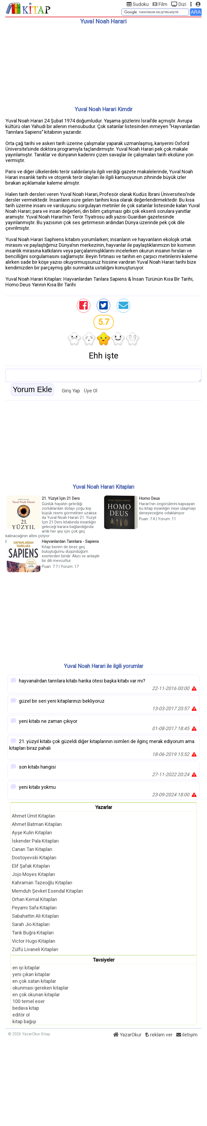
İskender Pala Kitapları (35, 841)
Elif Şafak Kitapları (31, 866)
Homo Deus (149, 498)
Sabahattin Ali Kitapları (35, 916)
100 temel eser (28, 1001)
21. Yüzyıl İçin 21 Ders (61, 498)
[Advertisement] (103, 63)
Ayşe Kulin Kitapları (32, 832)
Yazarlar (103, 807)
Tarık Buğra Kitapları (33, 932)
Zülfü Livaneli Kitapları (35, 949)
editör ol (21, 1015)
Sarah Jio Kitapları (31, 924)
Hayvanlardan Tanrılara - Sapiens (70, 541)
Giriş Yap (71, 390)
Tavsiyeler (104, 960)
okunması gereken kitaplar (40, 988)
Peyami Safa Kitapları (34, 907)
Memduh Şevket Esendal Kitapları (47, 891)
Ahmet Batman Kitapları (37, 824)
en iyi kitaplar (26, 967)
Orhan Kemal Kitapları (34, 899)
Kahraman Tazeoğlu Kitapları (42, 882)
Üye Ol (90, 390)
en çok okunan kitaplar (36, 994)
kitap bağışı (24, 1021)
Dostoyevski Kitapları (34, 857)
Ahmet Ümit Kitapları (33, 816)
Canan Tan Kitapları (32, 849)
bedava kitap (25, 1008)
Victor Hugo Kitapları (33, 941)
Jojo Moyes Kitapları (33, 874)
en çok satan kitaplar (34, 981)
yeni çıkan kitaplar (31, 974)
